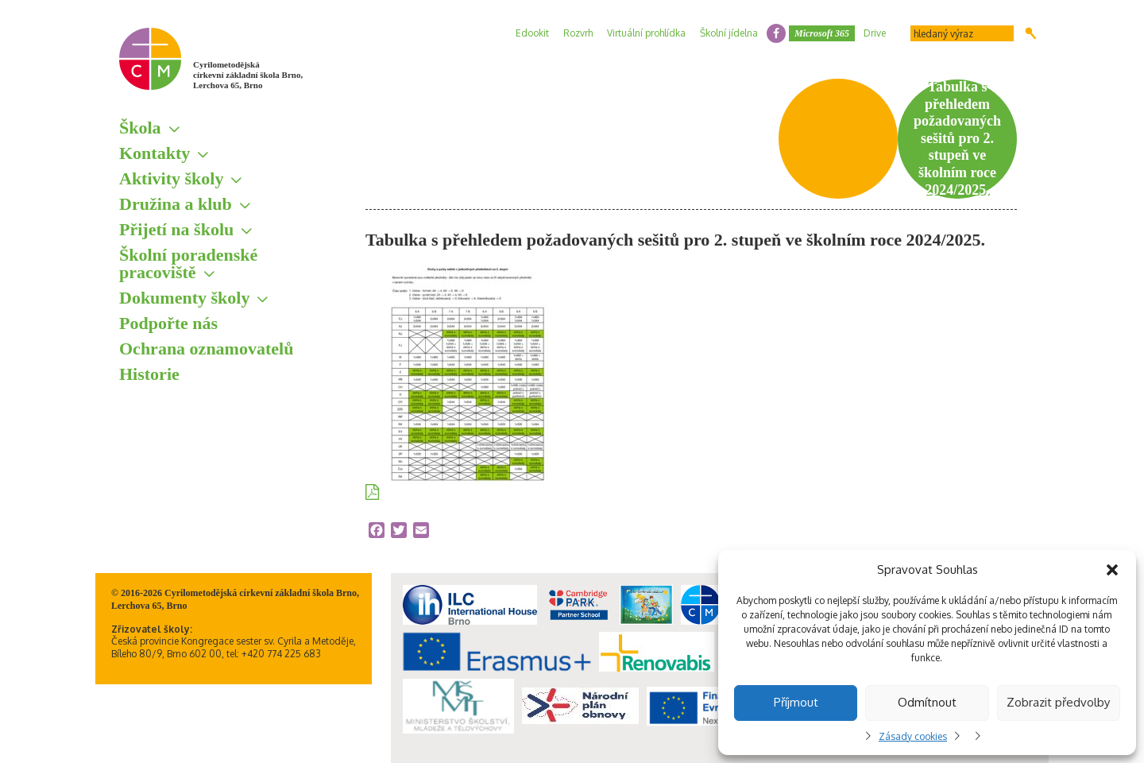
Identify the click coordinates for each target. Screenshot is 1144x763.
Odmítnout (927, 702)
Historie (149, 374)
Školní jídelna (729, 33)
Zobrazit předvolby (1058, 702)
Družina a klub (175, 204)
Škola (140, 127)
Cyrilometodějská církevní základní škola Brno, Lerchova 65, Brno (248, 75)
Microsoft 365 (821, 33)
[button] (1112, 570)
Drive (875, 33)
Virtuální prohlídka (646, 33)
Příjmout (796, 702)
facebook (776, 33)
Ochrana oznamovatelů (206, 348)
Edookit (532, 33)
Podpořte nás (168, 323)
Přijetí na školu (176, 229)
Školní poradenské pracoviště (188, 263)
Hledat (1031, 33)
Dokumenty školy (184, 298)
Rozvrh (578, 33)
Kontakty (154, 153)
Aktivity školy (171, 178)
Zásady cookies (913, 736)
